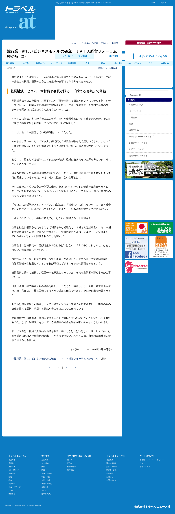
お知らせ (109, 477)
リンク (142, 463)
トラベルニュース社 (115, 456)
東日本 (69, 463)
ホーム (154, 2)
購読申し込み (111, 470)
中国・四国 (46, 477)
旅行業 (26, 63)
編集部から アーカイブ (139, 155)
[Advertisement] (113, 28)
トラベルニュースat (17, 456)
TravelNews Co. (22, 505)
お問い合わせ (111, 480)
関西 (43, 466)
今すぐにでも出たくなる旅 (79, 456)
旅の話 (44, 490)
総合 (103, 63)
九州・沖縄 (46, 480)
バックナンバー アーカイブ (141, 136)
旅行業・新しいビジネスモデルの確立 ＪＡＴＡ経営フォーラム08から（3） (57, 358)
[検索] (145, 95)
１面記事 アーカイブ (138, 143)
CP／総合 (45, 463)
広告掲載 (109, 473)
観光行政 (10, 63)
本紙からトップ (136, 105)
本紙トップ (165, 2)
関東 (43, 470)
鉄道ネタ (45, 487)
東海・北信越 (47, 473)
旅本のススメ (47, 494)
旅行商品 (45, 460)
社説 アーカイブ (136, 149)
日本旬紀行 (71, 466)
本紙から (102, 68)
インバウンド (56, 63)
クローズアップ (14, 487)
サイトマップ (145, 466)
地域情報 (72, 63)
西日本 (69, 460)
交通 (87, 63)
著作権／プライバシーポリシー (152, 460)
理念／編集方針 (112, 463)
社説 (131, 124)
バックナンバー (136, 111)
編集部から (134, 130)
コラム (11, 490)
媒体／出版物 (111, 466)
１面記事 (113, 68)
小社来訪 (118, 63)
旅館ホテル (41, 63)
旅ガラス (70, 470)
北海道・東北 (47, 484)
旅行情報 (46, 456)
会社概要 (109, 460)
